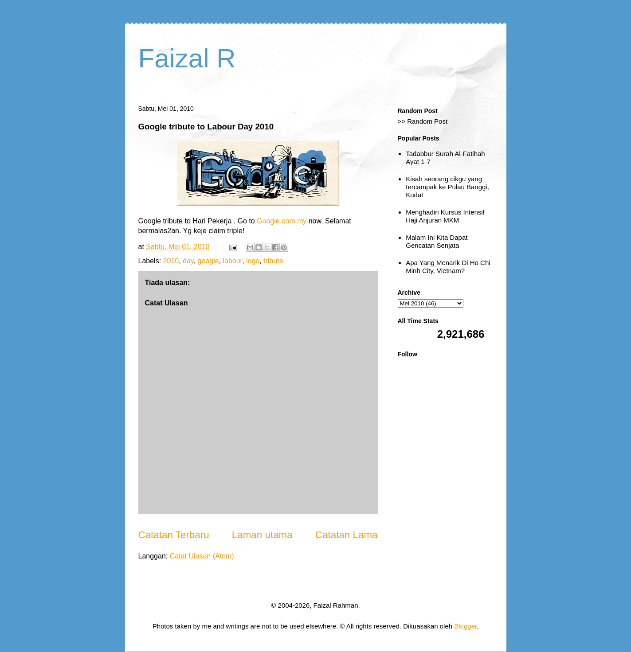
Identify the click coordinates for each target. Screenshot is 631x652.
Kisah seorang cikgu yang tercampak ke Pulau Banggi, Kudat (447, 187)
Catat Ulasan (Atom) (202, 556)
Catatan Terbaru (173, 534)
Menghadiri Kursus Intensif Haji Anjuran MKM (445, 216)
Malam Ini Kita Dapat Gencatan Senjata (436, 241)
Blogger (465, 626)
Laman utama (262, 534)
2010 (171, 261)
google (208, 261)
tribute (273, 261)
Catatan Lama (346, 534)
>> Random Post (423, 121)
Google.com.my (281, 221)
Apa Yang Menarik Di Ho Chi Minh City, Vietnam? (448, 266)
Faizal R (187, 58)
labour (232, 261)
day (188, 261)
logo (252, 261)
